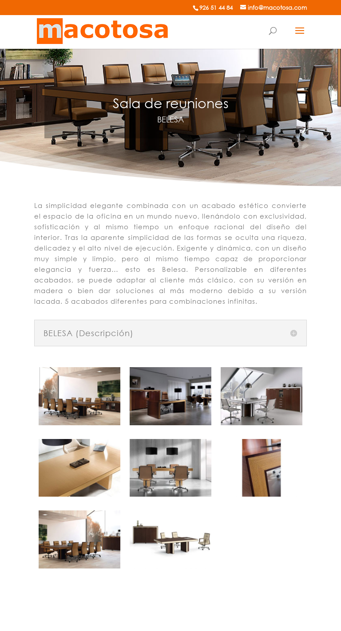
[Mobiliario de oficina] (102, 30)
